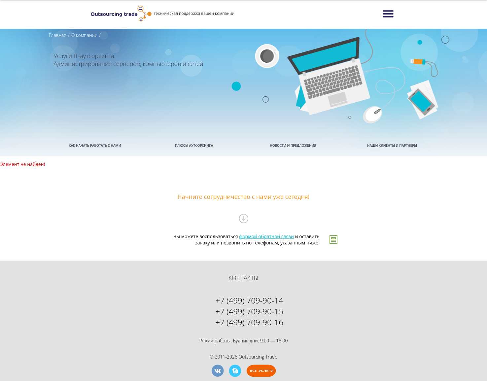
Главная (57, 35)
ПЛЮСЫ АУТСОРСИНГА (194, 145)
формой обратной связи (266, 236)
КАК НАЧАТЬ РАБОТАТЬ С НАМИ (95, 145)
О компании (84, 35)
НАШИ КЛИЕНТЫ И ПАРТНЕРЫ (392, 145)
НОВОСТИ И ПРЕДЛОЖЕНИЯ (293, 145)
